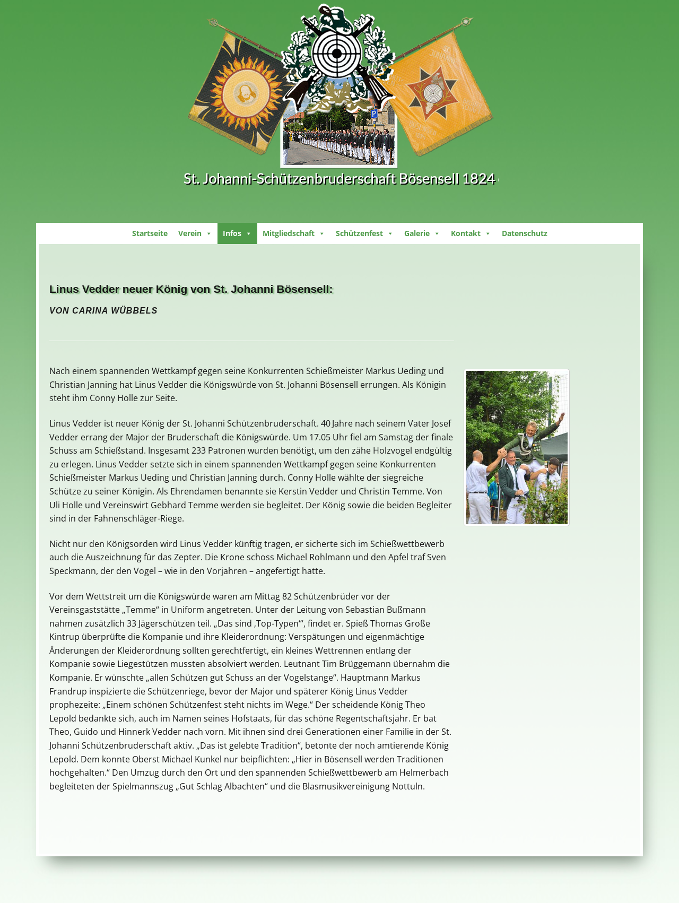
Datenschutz (524, 233)
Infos (237, 233)
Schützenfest (365, 233)
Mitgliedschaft (294, 233)
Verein (195, 233)
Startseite (150, 233)
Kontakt (471, 233)
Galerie (422, 233)
